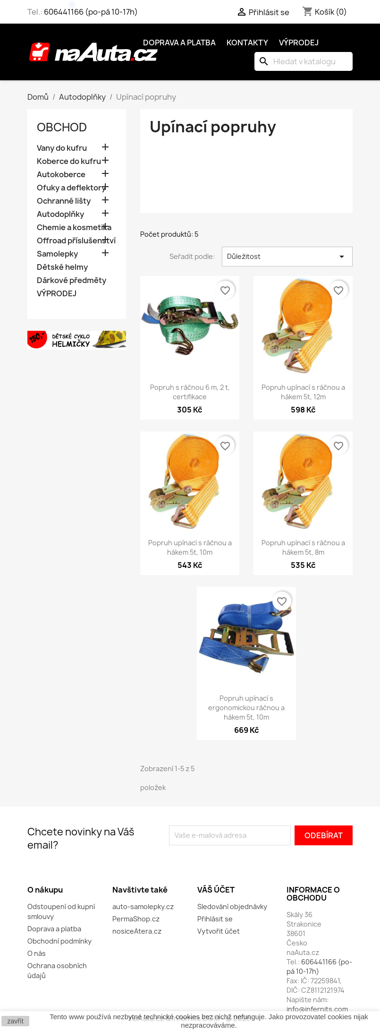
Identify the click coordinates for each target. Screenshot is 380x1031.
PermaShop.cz (136, 918)
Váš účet (216, 890)
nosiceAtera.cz (136, 931)
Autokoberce (61, 175)
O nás (36, 953)
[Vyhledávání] (303, 61)
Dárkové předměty (71, 280)
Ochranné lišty (64, 201)
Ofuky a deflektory (71, 188)
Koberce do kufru (69, 161)
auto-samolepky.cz (143, 906)
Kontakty (247, 42)
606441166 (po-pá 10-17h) (91, 12)
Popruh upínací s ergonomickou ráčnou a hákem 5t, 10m (246, 708)
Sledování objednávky (232, 906)
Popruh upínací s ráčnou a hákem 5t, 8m (303, 547)
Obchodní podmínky (59, 940)
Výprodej (299, 42)
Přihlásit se (215, 918)
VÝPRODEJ (56, 294)
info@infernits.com (317, 1009)
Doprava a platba (179, 42)
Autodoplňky (60, 214)
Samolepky (57, 254)
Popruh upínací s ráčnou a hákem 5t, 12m (303, 392)
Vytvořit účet (218, 931)
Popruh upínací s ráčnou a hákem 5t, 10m (190, 547)
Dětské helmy (62, 267)
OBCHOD (62, 127)
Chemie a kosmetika (74, 227)
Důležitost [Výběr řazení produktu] (287, 256)
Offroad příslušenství (76, 241)
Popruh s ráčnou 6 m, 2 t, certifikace (190, 392)
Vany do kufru (62, 148)
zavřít (15, 1021)
